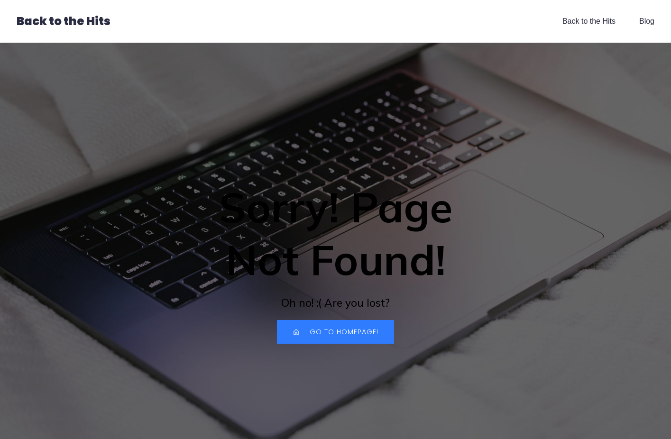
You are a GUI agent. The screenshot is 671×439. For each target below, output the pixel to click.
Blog (646, 21)
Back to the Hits (589, 21)
